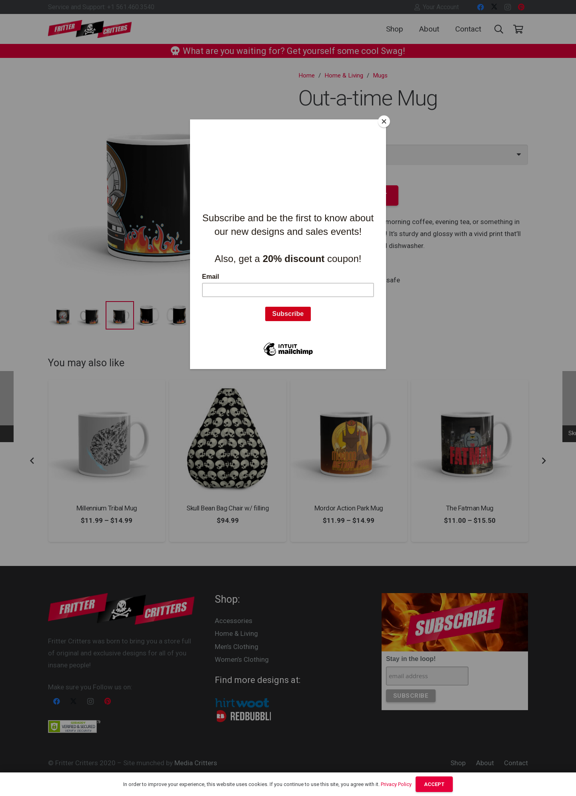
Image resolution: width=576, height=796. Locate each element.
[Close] (384, 121)
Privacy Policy (396, 784)
